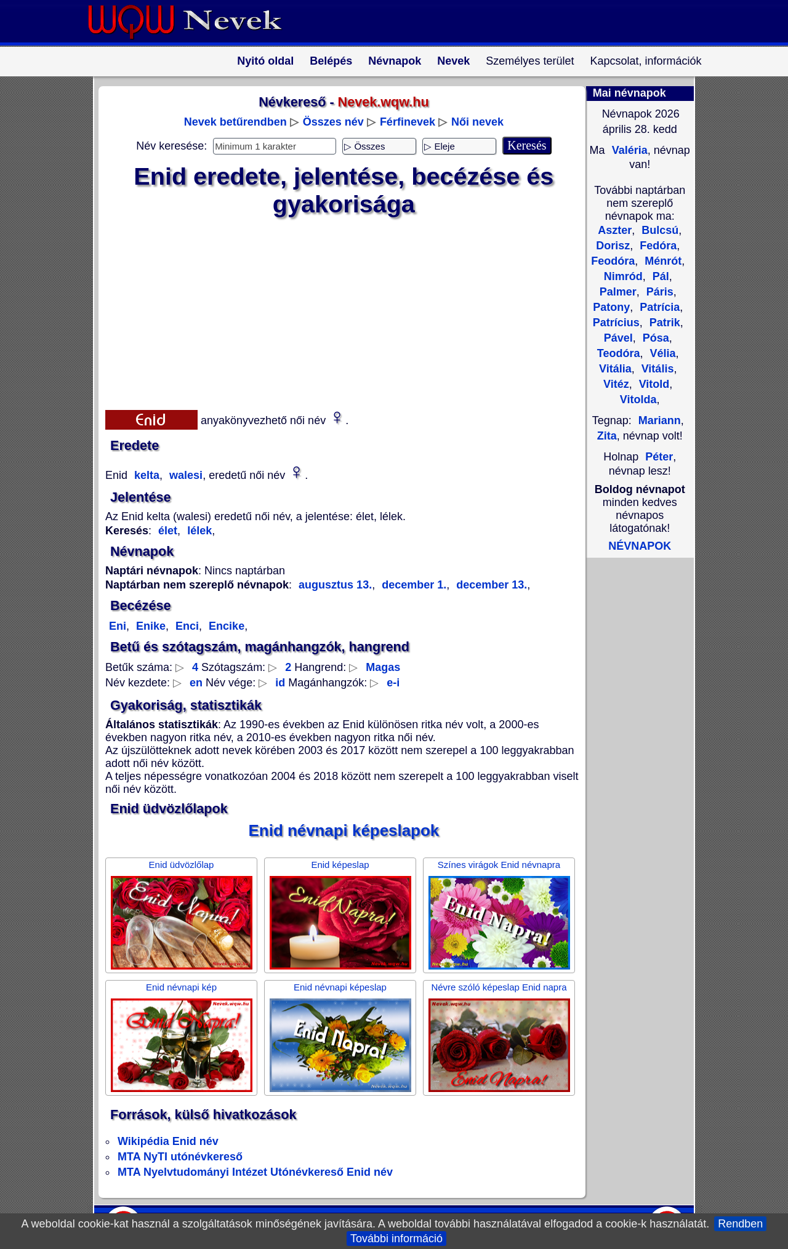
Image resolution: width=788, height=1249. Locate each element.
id (280, 683)
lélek (198, 530)
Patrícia (658, 307)
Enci (185, 626)
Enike (149, 626)
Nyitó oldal (265, 61)
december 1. (412, 585)
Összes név (333, 122)
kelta (145, 475)
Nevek (453, 61)
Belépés (331, 61)
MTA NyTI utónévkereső (180, 1157)
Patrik (663, 322)
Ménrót (661, 261)
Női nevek (477, 122)
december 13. (490, 585)
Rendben (740, 1224)
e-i (393, 683)
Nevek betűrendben (235, 122)
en (196, 683)
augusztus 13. (335, 585)
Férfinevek (407, 122)
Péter (659, 457)
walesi (184, 475)
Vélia (661, 353)
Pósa (654, 338)
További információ (396, 1238)
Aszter (615, 230)
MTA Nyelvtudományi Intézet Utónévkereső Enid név (255, 1172)
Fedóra (657, 245)
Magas (383, 667)
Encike (225, 626)
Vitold (653, 384)
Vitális (656, 369)
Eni (117, 626)
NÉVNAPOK (639, 546)
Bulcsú (658, 230)
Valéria (628, 150)
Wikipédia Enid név (168, 1141)
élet (167, 530)
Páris (658, 292)
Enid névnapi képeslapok (344, 830)
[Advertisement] (336, 311)
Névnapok (394, 61)
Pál (659, 276)
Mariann (659, 420)
